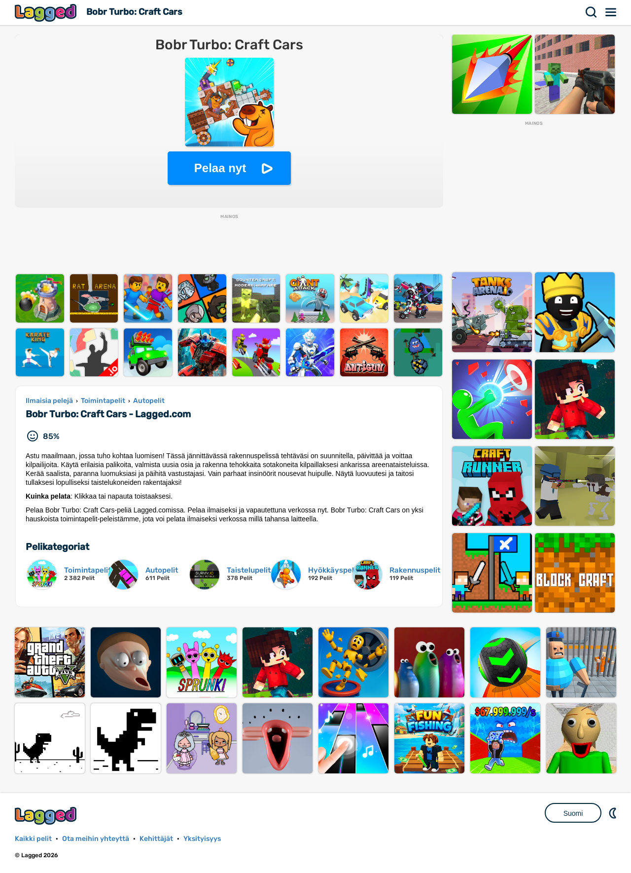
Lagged (47, 12)
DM (614, 813)
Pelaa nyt (220, 168)
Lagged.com (47, 815)
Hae (591, 12)
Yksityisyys (202, 839)
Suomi (573, 813)
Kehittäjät (156, 839)
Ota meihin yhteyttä (95, 839)
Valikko (611, 12)
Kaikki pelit (33, 839)
